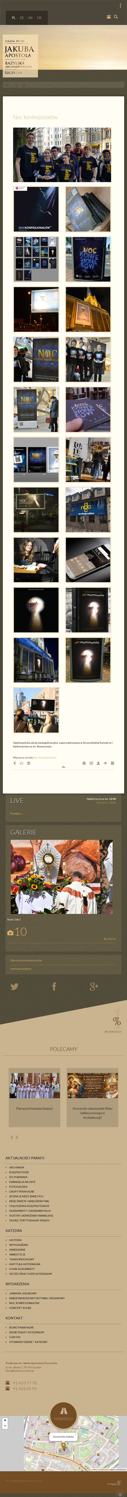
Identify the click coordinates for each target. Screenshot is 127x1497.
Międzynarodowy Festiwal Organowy (37, 1298)
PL (14, 18)
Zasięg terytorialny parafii (29, 1220)
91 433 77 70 (25, 1382)
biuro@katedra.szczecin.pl (20, 1370)
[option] (34, 1097)
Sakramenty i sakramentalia (30, 1210)
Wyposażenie (18, 1244)
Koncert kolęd (20, 1307)
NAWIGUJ (63, 1414)
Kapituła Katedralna (24, 1264)
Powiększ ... (16, 813)
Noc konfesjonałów (70, 85)
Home (24, 85)
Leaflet (94, 1469)
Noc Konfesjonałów (45, 757)
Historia (15, 1240)
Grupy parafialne (21, 1191)
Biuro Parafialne (21, 1327)
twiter (17, 987)
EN (31, 18)
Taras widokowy (21, 1259)
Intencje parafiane (20, 968)
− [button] (5, 1426)
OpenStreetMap (108, 1469)
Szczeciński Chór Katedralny (30, 1273)
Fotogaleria (18, 1186)
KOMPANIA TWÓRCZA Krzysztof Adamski (113, 1483)
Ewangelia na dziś (22, 1181)
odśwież (15, 85)
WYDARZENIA (46, 85)
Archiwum (16, 1167)
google (95, 987)
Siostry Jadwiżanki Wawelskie (31, 1215)
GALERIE (23, 832)
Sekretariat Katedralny (26, 1332)
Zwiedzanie (17, 1249)
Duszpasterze (19, 1172)
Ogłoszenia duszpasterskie (26, 960)
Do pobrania (18, 1177)
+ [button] (5, 1420)
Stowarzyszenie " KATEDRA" (28, 1341)
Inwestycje (17, 1254)
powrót (7, 85)
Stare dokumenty (22, 1268)
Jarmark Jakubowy (23, 1293)
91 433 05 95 (25, 1388)
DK (39, 18)
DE (22, 18)
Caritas (15, 1337)
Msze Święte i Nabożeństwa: (29, 1201)
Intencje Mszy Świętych (26, 1196)
